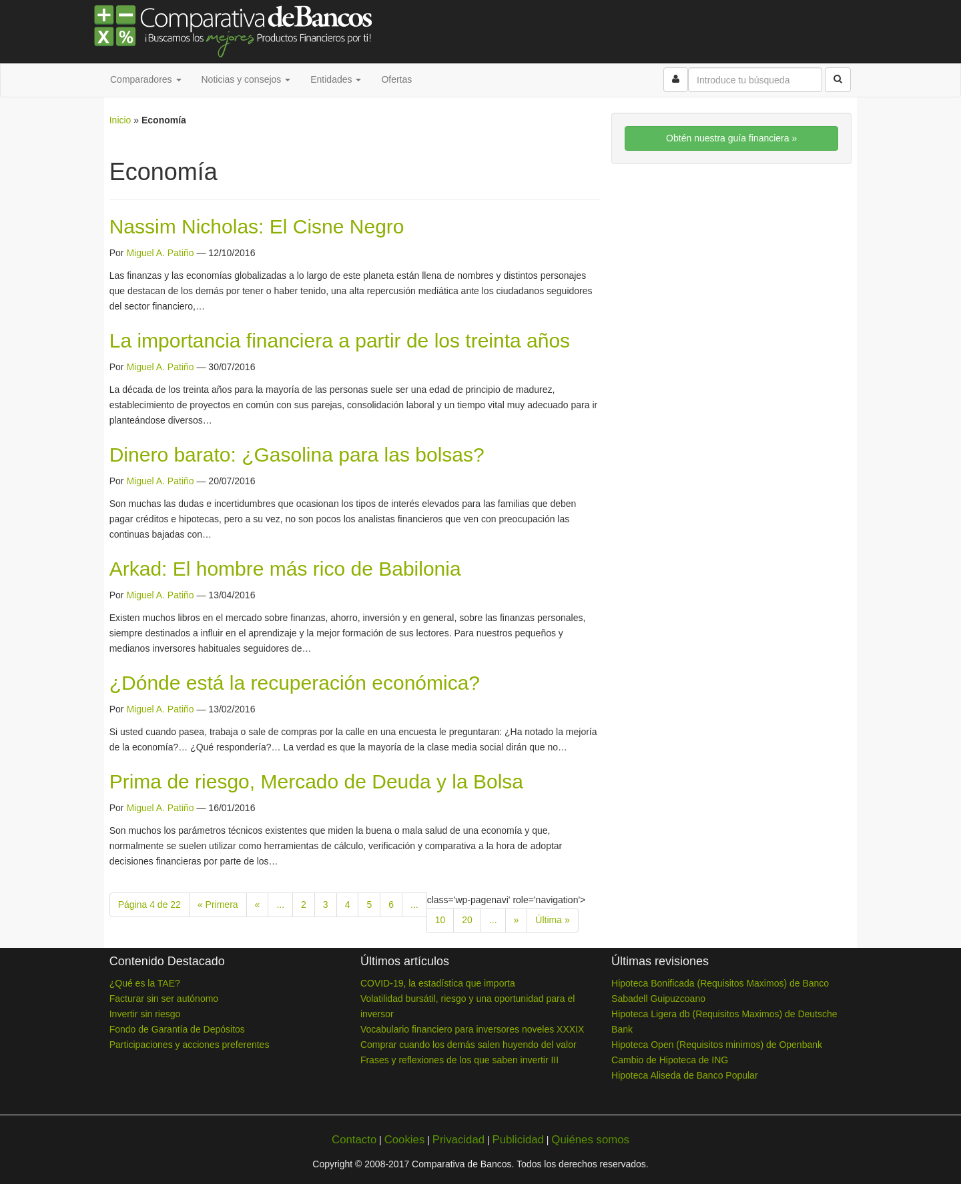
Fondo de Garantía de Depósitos (177, 1029)
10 (440, 920)
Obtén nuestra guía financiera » (731, 138)
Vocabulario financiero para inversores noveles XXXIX (472, 1029)
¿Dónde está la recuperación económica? (294, 683)
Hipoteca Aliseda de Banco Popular (684, 1075)
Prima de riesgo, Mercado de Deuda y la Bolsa (316, 781)
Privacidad (458, 1139)
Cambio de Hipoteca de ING (669, 1060)
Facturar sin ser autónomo (163, 998)
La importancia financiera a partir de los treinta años (339, 341)
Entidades (335, 79)
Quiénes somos (590, 1139)
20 (467, 920)
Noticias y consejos (246, 79)
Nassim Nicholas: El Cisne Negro (256, 226)
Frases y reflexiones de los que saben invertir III (459, 1060)
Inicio (120, 120)
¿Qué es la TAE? (144, 983)
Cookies (404, 1139)
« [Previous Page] (257, 904)
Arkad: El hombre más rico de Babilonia (285, 569)
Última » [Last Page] (552, 920)
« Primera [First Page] (218, 904)
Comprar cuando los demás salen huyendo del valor (468, 1044)
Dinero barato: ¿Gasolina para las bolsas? (297, 455)
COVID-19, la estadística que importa (437, 983)
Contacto (354, 1139)
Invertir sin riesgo (145, 1014)
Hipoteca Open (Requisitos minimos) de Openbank (716, 1044)
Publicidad (517, 1139)
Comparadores (146, 79)
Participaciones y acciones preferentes (189, 1044)
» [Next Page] (516, 920)
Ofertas (396, 79)
